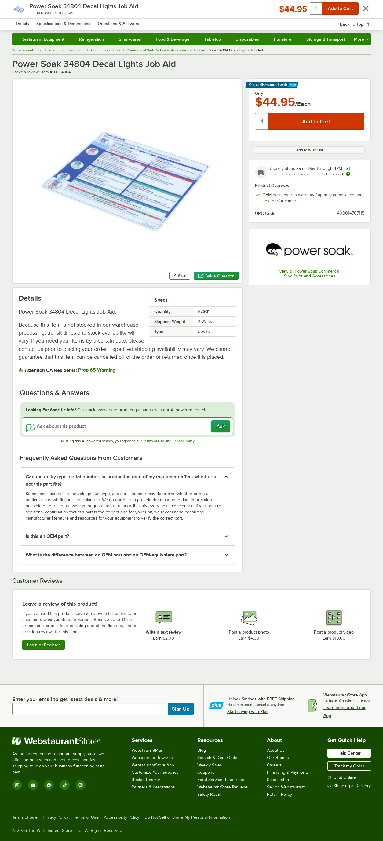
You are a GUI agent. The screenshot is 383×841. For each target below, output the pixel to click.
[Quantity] (262, 121)
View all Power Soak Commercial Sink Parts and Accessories (309, 273)
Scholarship (278, 779)
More (361, 39)
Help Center (349, 753)
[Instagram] (17, 785)
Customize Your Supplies (155, 772)
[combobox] (187, 21)
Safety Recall (209, 794)
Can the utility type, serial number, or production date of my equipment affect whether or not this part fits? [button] (122, 480)
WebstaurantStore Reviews (222, 787)
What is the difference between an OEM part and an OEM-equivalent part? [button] (106, 555)
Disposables (247, 39)
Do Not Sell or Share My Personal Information (187, 817)
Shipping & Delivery (349, 786)
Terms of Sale (25, 817)
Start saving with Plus (247, 711)
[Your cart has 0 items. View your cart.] (361, 21)
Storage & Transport (325, 39)
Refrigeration (91, 39)
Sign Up (180, 709)
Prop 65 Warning (96, 370)
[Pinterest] (81, 785)
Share (180, 275)
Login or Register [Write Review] (43, 644)
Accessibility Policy (121, 817)
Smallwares (130, 39)
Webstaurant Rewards (152, 757)
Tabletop (212, 39)
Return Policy (279, 794)
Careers (274, 765)
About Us (276, 750)
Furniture (282, 39)
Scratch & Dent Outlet (218, 757)
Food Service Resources (220, 779)
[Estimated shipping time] (348, 174)
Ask (221, 426)
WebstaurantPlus (147, 750)
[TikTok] (65, 785)
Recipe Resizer (146, 779)
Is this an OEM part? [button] (47, 536)
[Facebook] (49, 785)
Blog (201, 750)
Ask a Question (216, 276)
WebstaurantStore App (153, 765)
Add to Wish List (309, 150)
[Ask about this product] (127, 426)
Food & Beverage (172, 39)
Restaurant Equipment (42, 39)
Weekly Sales (209, 765)
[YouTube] (33, 785)
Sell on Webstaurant (286, 787)
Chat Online (341, 777)
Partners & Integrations (153, 787)
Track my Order (349, 765)
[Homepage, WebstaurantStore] (56, 21)
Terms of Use (153, 441)
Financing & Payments (288, 772)
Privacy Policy (183, 441)
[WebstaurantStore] (62, 741)
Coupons (205, 772)
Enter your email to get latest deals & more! (65, 699)
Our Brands (278, 757)
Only (259, 93)
